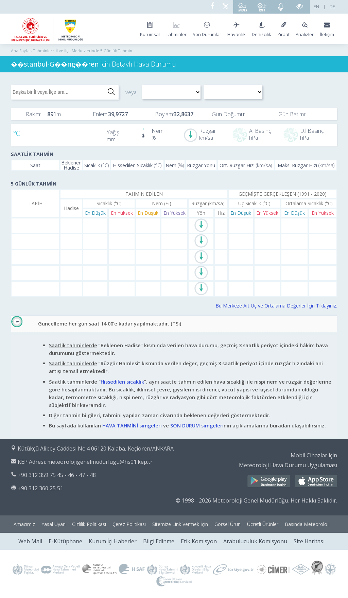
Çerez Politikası (129, 524)
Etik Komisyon (199, 541)
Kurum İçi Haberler (113, 541)
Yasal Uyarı (53, 524)
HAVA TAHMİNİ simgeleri (132, 425)
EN (316, 7)
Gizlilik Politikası (89, 524)
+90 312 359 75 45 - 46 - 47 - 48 (57, 475)
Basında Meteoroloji (307, 524)
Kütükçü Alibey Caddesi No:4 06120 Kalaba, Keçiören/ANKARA (96, 448)
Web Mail (30, 541)
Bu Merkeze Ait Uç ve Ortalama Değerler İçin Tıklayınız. (276, 305)
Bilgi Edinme (158, 541)
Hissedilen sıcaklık (122, 382)
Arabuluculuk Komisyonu (255, 541)
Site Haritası (309, 541)
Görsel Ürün (227, 524)
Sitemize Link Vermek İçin (180, 524)
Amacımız (24, 524)
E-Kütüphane (65, 541)
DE (332, 7)
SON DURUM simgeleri (197, 425)
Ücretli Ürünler (262, 524)
